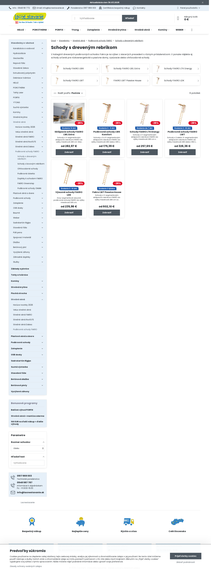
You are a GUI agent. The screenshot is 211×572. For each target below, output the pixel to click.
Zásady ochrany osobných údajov (26, 566)
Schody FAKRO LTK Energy (144, 131)
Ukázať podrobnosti (185, 562)
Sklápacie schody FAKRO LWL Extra (69, 133)
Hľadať (129, 18)
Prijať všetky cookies (185, 556)
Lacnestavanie (28, 502)
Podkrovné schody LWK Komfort (106, 133)
